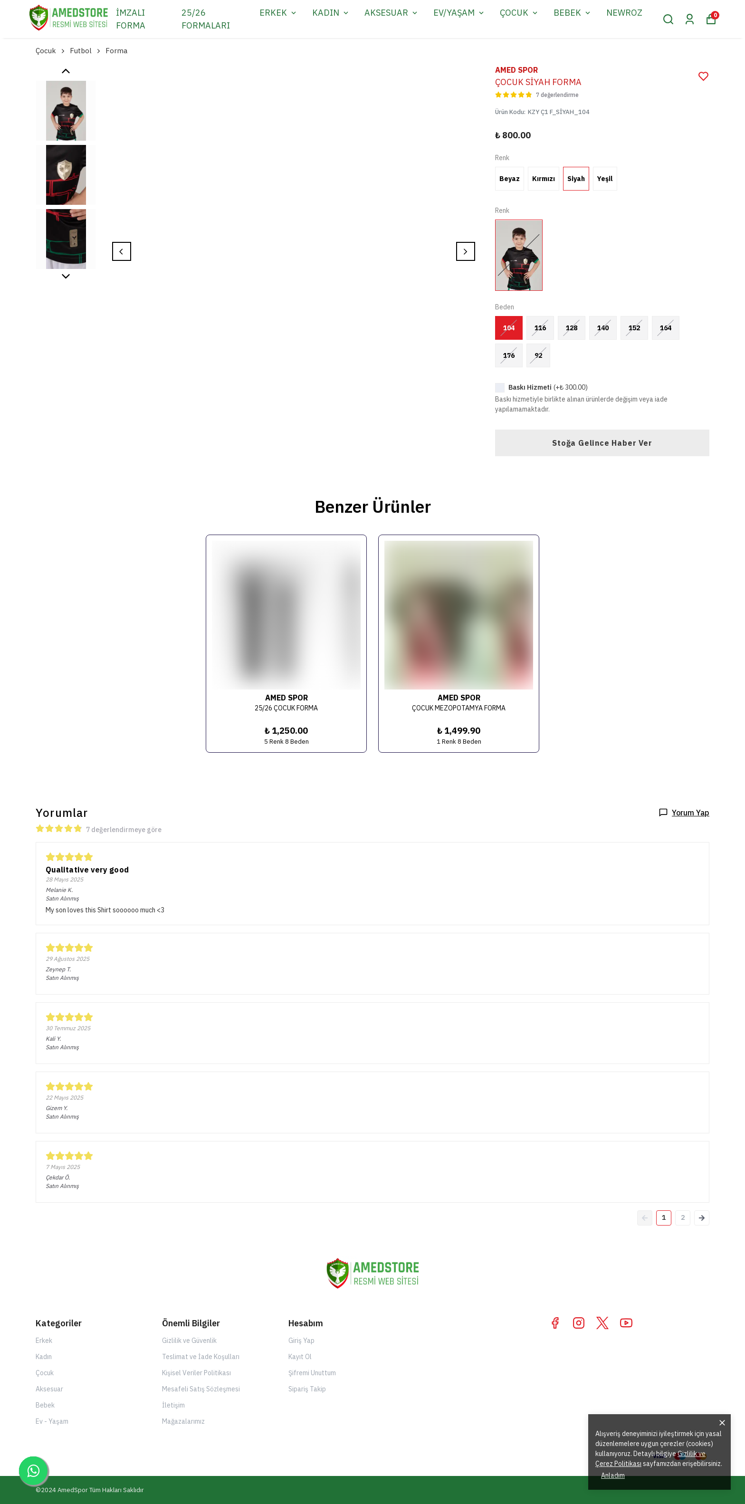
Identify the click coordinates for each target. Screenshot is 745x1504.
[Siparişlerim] (690, 19)
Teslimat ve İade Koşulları (200, 1356)
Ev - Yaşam (52, 1421)
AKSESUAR (391, 12)
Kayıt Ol (300, 1356)
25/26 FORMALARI (205, 19)
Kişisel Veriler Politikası (196, 1373)
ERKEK (278, 12)
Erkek (44, 1340)
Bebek (45, 1405)
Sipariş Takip (307, 1389)
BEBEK (573, 12)
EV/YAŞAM (459, 12)
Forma (116, 50)
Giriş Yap (301, 1340)
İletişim (173, 1405)
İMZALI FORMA (130, 19)
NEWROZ (624, 12)
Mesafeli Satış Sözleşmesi (201, 1389)
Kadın (44, 1356)
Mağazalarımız (183, 1421)
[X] (602, 1323)
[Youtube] (626, 1323)
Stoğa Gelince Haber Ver (602, 443)
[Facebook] (555, 1323)
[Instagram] (579, 1323)
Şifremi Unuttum (312, 1373)
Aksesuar (49, 1389)
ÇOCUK (519, 12)
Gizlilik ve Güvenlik (189, 1340)
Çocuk (51, 50)
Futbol (86, 50)
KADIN (331, 12)
